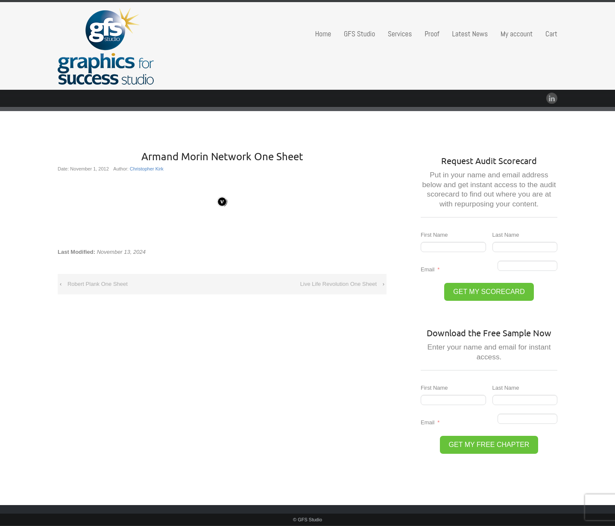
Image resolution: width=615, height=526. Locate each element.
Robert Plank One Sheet (97, 284)
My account (517, 33)
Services (400, 33)
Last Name (505, 235)
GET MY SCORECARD (488, 291)
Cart (551, 33)
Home (323, 33)
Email (428, 269)
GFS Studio (359, 33)
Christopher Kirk (147, 168)
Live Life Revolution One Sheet (338, 284)
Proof (432, 33)
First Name (434, 235)
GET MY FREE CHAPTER (489, 444)
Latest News (470, 33)
